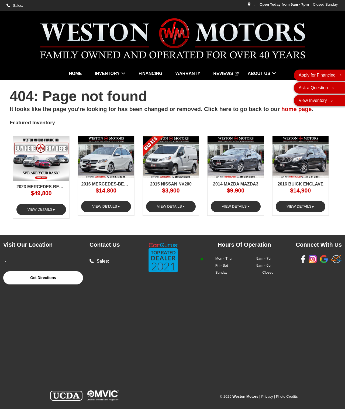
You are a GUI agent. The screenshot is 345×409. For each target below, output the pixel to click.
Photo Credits (287, 396)
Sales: (18, 6)
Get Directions (43, 278)
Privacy (267, 396)
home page (296, 109)
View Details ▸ (41, 209)
